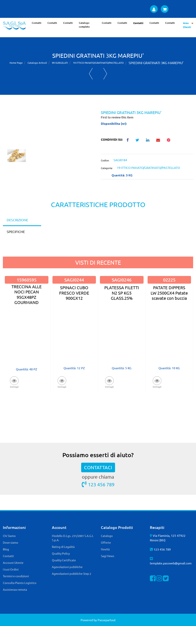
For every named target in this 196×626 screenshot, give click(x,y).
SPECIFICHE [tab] (16, 232)
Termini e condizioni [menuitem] (16, 576)
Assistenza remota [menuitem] (15, 589)
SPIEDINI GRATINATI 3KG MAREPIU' (156, 63)
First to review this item (117, 117)
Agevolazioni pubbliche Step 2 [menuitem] (71, 573)
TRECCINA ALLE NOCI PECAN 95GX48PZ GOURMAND (26, 294)
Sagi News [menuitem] (107, 556)
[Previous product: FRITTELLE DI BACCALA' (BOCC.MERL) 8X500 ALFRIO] (91, 74)
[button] (49, 129)
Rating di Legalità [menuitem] (63, 546)
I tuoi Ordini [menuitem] (11, 569)
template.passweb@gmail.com (171, 563)
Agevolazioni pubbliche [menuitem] (67, 567)
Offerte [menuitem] (106, 542)
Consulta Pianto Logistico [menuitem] (19, 583)
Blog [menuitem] (6, 549)
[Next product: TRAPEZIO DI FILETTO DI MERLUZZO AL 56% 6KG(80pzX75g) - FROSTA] (105, 74)
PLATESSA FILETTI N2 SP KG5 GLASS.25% (121, 293)
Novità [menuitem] (105, 549)
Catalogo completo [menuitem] (84, 24)
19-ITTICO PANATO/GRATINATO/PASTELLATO (98, 62)
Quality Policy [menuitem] (61, 553)
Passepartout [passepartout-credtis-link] (107, 620)
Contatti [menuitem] (36, 23)
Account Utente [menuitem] (13, 562)
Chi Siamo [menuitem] (9, 536)
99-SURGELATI (60, 62)
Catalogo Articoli (37, 62)
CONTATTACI (98, 467)
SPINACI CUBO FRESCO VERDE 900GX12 (74, 293)
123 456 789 (98, 484)
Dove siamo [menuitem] (10, 542)
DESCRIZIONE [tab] (17, 220)
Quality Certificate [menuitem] (64, 560)
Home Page (16, 62)
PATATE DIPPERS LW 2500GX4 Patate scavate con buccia (169, 293)
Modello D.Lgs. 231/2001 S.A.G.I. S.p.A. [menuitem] (73, 538)
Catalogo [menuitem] (107, 536)
